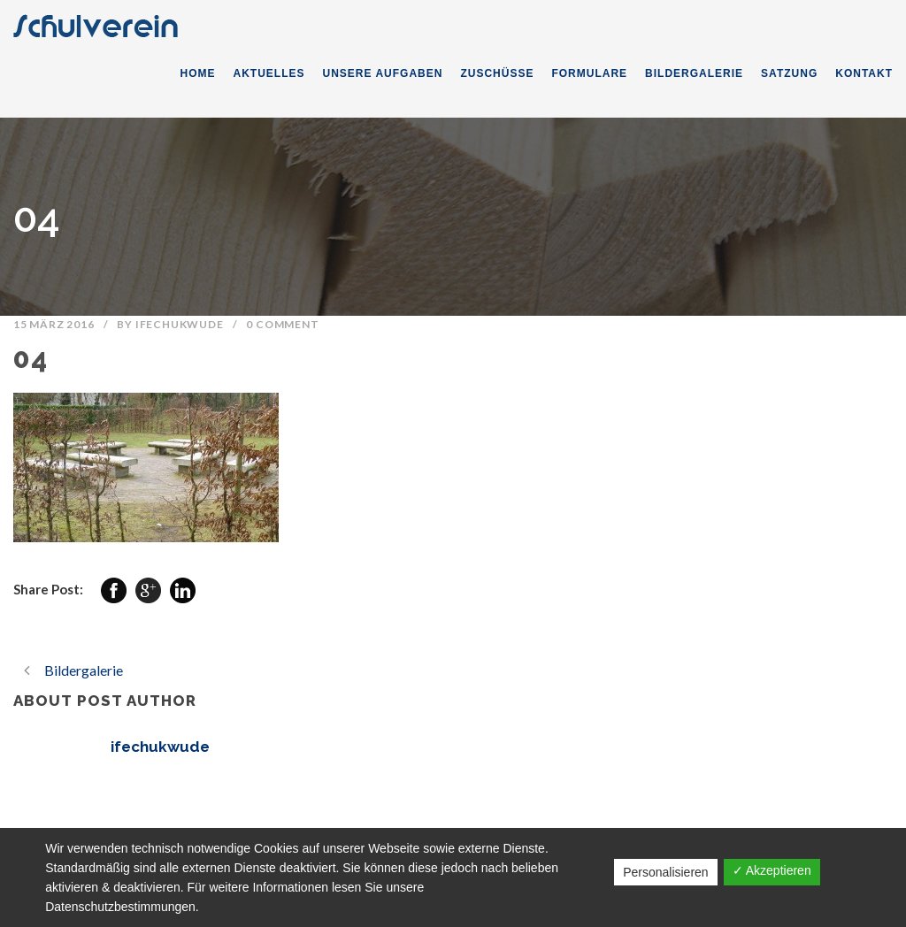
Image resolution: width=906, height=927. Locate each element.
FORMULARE (589, 73)
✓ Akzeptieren (772, 870)
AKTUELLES (269, 73)
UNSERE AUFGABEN (383, 73)
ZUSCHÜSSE (497, 73)
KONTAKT (864, 73)
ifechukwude (179, 324)
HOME (198, 73)
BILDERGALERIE (694, 73)
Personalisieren (666, 872)
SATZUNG (789, 73)
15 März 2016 (54, 324)
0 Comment (282, 324)
